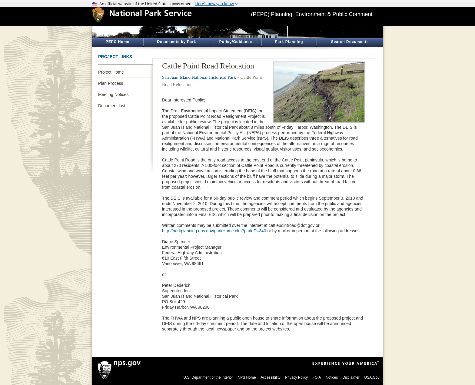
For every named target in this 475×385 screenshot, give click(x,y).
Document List (111, 105)
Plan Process (110, 83)
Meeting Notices (113, 94)
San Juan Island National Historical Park (199, 77)
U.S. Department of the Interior (208, 377)
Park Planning (289, 42)
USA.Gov (371, 377)
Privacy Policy (296, 377)
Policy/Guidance (235, 42)
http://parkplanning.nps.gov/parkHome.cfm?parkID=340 (214, 230)
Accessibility (270, 377)
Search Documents (350, 42)
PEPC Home (117, 42)
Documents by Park (176, 42)
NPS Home (247, 377)
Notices (332, 377)
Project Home (111, 72)
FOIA (317, 377)
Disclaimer (351, 377)
